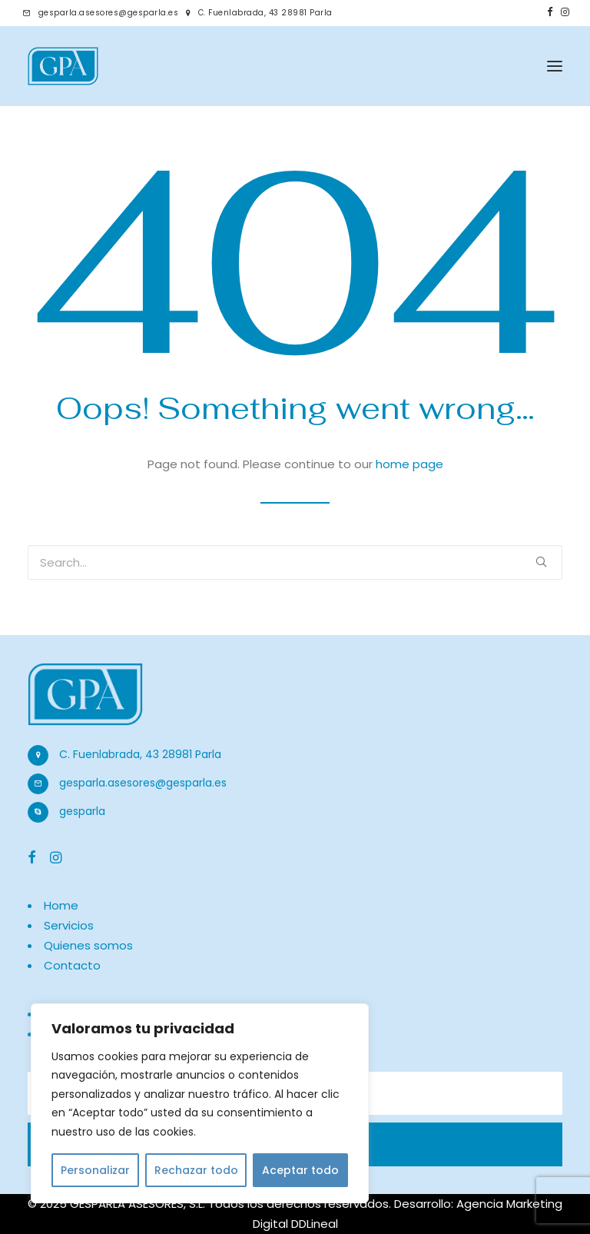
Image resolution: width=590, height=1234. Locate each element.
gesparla (82, 811)
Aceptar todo (300, 1170)
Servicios (69, 925)
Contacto (72, 965)
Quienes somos (88, 945)
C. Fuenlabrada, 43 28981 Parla (265, 12)
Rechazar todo (196, 1170)
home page (409, 464)
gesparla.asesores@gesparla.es (108, 12)
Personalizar (95, 1170)
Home (61, 905)
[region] (200, 1103)
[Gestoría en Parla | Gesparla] (63, 66)
